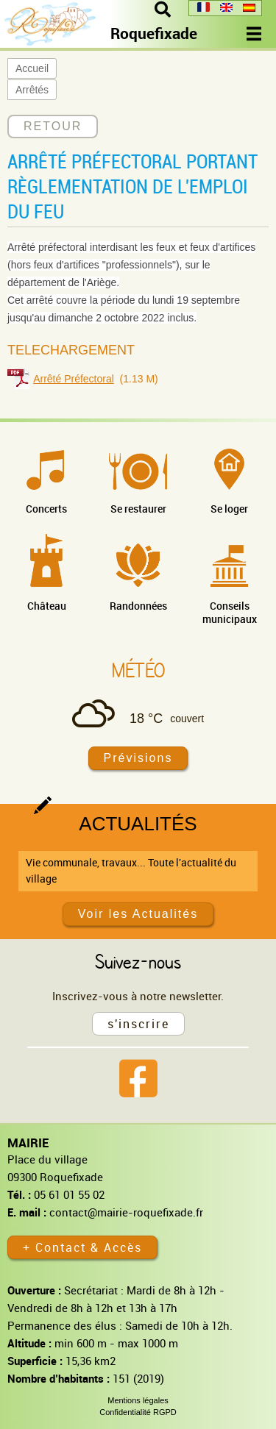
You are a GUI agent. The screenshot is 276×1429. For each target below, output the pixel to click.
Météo (138, 670)
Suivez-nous (138, 961)
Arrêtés (32, 90)
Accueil (32, 68)
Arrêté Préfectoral (73, 379)
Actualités (138, 824)
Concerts (46, 509)
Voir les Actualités (138, 914)
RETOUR (53, 126)
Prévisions (138, 758)
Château (46, 606)
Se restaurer (138, 509)
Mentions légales (138, 1400)
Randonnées (138, 606)
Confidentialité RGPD (138, 1412)
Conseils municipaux (229, 612)
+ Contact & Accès (82, 1247)
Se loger (229, 509)
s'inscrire (138, 1024)
